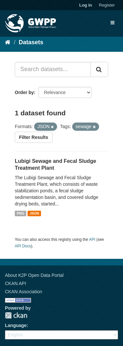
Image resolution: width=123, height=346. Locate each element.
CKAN (16, 315)
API (92, 239)
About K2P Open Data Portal (34, 275)
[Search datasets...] (53, 69)
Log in (85, 5)
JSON (34, 213)
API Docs (23, 246)
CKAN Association (23, 291)
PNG (20, 213)
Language (16, 325)
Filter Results (33, 137)
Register (107, 5)
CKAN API (15, 283)
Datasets (31, 42)
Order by (24, 92)
